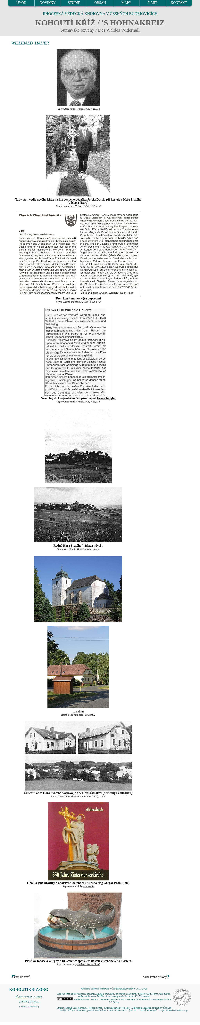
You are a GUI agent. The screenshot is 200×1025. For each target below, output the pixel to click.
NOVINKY (47, 3)
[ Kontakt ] (33, 1006)
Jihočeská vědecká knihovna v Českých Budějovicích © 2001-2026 (114, 988)
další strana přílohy (155, 977)
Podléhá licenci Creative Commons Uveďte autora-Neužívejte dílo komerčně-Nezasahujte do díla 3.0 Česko (114, 1001)
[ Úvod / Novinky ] (23, 996)
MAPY (126, 3)
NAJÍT (152, 3)
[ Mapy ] (34, 1001)
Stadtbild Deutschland (88, 964)
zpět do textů (22, 977)
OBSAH (100, 3)
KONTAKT (179, 3)
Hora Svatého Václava (88, 549)
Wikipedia (73, 714)
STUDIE (74, 3)
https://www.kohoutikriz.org (174, 1010)
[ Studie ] (38, 996)
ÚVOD (21, 3)
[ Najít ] (23, 1006)
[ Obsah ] (24, 1001)
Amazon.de (88, 886)
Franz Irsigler (106, 398)
